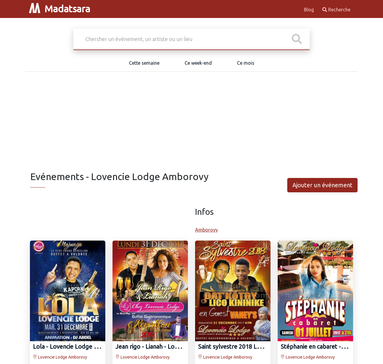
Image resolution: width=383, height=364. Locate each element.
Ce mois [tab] (245, 63)
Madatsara (59, 8)
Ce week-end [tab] (198, 63)
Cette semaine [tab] (144, 63)
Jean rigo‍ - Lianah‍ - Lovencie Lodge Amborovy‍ (177, 346)
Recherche (336, 9)
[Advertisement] (191, 126)
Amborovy (206, 229)
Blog (309, 9)
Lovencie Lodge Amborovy (60, 357)
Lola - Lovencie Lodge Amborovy (77, 346)
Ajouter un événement (322, 185)
